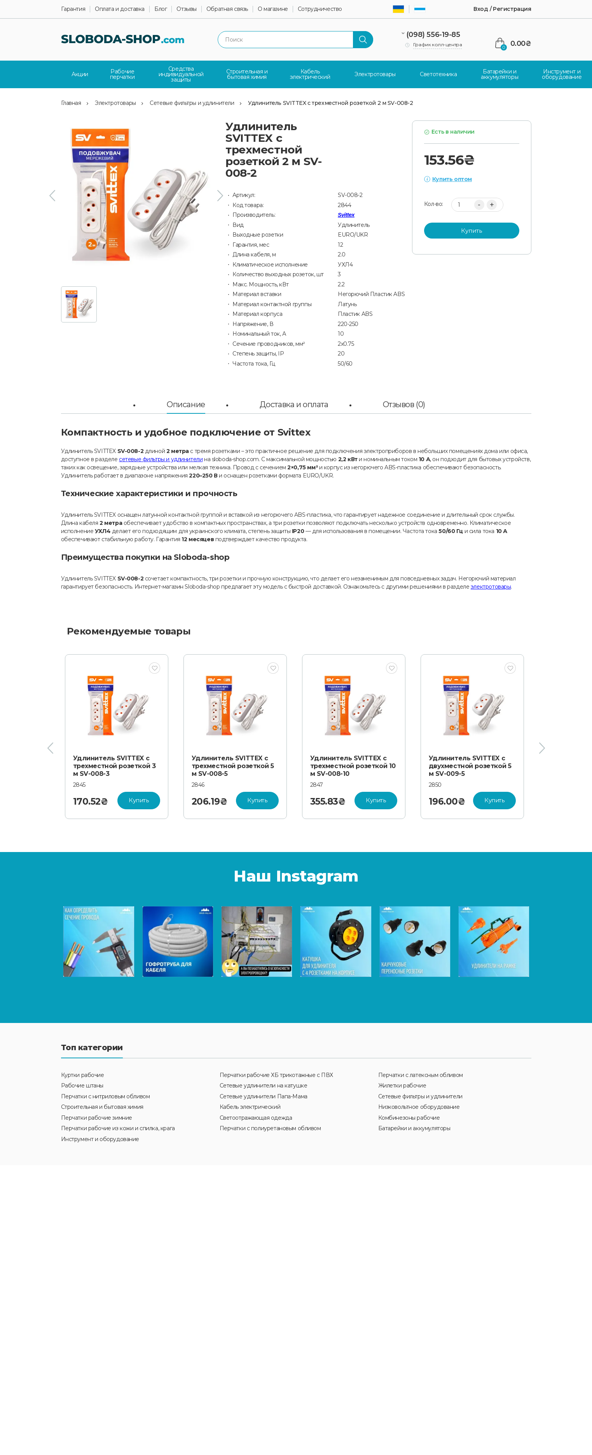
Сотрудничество (320, 9)
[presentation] (52, 194)
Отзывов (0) (404, 403)
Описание (186, 403)
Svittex (346, 214)
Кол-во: (433, 203)
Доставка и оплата (294, 403)
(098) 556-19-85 (433, 34)
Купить (471, 229)
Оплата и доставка (120, 9)
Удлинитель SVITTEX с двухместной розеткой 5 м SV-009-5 (470, 765)
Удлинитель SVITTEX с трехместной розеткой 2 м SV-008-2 (330, 101)
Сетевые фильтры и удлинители (192, 101)
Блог (160, 9)
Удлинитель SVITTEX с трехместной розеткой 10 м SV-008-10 (353, 765)
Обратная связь (227, 9)
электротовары (491, 585)
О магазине (273, 9)
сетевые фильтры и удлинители (161, 458)
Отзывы (186, 9)
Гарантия (73, 9)
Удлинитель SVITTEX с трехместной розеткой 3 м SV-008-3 (114, 765)
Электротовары (115, 101)
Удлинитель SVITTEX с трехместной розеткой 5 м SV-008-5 (233, 765)
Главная (71, 101)
